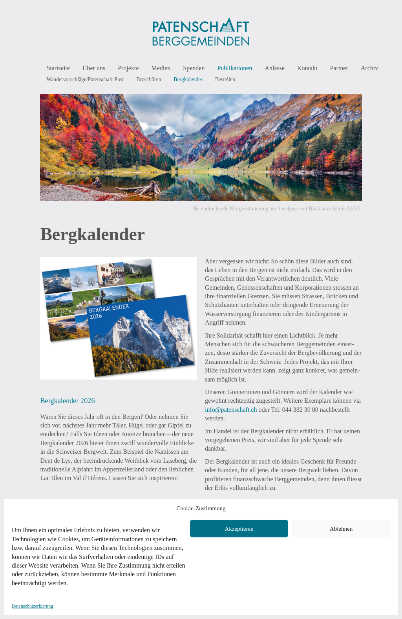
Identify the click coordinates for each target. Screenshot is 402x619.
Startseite (58, 68)
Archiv (369, 68)
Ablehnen (341, 529)
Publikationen (234, 68)
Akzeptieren (239, 529)
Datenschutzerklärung (32, 606)
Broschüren (148, 79)
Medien (160, 68)
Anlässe (275, 68)
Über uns (93, 68)
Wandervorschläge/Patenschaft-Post (85, 79)
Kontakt (307, 68)
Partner (339, 68)
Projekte (128, 68)
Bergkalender (188, 79)
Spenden (194, 68)
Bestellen (225, 79)
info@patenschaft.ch (231, 409)
